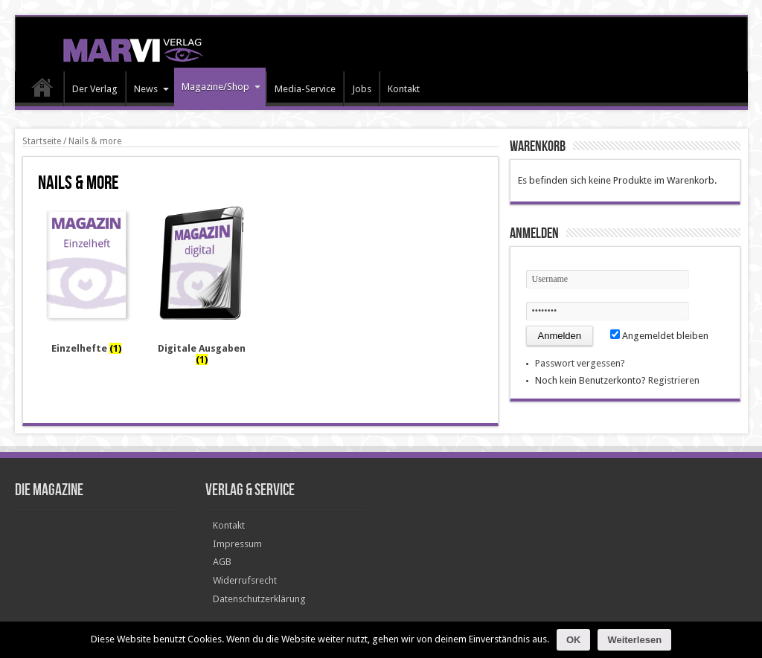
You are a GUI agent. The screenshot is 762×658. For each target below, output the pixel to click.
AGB (222, 561)
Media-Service (305, 88)
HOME (42, 90)
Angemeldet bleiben (659, 335)
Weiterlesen (634, 639)
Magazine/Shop (221, 86)
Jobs (361, 88)
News (151, 88)
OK (573, 639)
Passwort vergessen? (580, 363)
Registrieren (673, 380)
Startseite (41, 141)
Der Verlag (95, 88)
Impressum (237, 543)
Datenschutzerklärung (259, 598)
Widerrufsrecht (245, 580)
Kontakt (404, 88)
